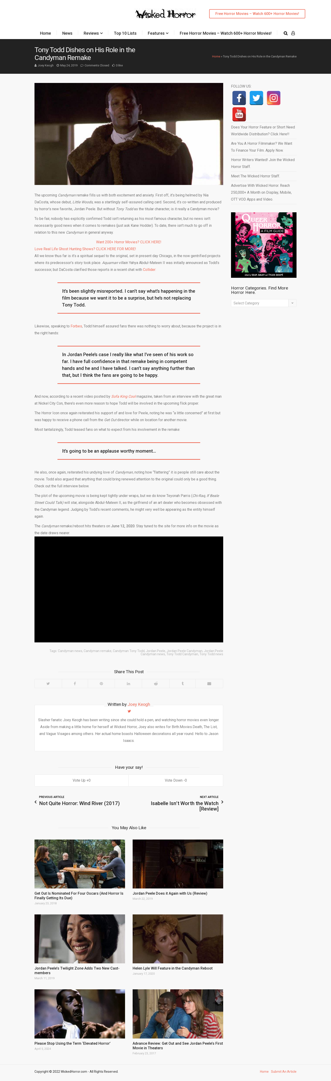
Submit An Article (284, 1071)
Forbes (76, 326)
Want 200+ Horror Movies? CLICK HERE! (128, 242)
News (67, 33)
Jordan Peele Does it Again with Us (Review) (170, 893)
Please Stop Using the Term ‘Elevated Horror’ (72, 1043)
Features (156, 33)
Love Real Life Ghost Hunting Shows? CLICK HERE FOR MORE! (85, 249)
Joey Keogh (46, 65)
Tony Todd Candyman (182, 654)
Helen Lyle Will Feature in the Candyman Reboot (173, 968)
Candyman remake (97, 651)
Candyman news (70, 651)
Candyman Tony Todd (129, 651)
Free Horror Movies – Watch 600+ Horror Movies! (257, 13)
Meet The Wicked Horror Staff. (255, 176)
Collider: (149, 269)
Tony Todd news (211, 654)
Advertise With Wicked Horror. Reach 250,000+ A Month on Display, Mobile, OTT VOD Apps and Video (261, 192)
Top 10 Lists (125, 33)
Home (45, 33)
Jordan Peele (155, 651)
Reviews (91, 33)
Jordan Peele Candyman (185, 651)
